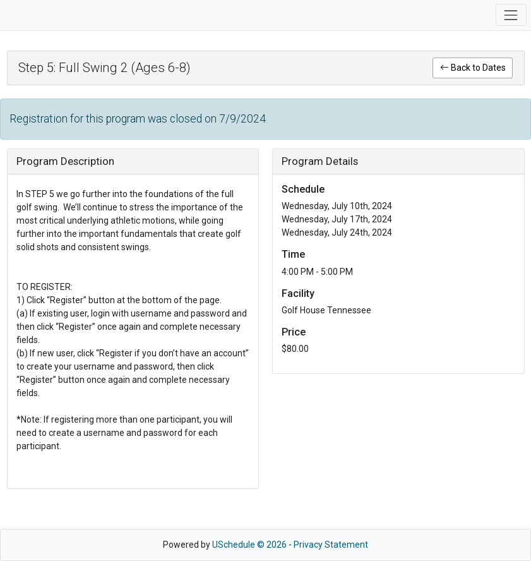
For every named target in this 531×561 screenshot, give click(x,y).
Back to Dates (473, 68)
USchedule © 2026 (249, 545)
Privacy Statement (331, 545)
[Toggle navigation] (511, 15)
